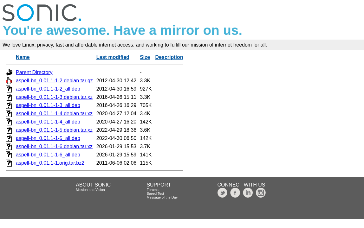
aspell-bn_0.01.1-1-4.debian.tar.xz (54, 113)
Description (169, 57)
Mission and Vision (90, 190)
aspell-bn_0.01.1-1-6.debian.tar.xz (54, 146)
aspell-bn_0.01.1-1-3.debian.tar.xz (54, 97)
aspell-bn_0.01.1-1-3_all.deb (48, 105)
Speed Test (155, 193)
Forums (152, 190)
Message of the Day (162, 197)
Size (145, 57)
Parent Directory (34, 72)
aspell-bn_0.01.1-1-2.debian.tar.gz (54, 80)
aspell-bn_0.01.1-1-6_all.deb (48, 154)
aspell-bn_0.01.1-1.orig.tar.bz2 (50, 163)
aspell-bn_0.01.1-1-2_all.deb (48, 89)
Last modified (112, 57)
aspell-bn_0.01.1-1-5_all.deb (48, 138)
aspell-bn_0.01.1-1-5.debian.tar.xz (54, 130)
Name (23, 57)
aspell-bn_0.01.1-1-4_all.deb (48, 121)
